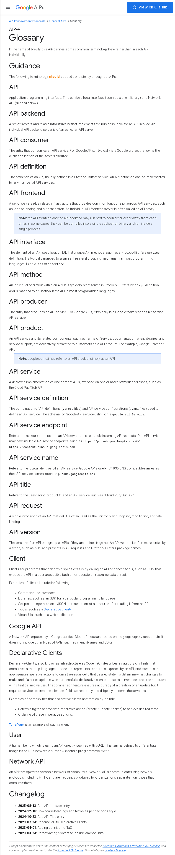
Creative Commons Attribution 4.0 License (131, 846)
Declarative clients (58, 609)
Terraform (16, 724)
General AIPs (58, 21)
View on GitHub (150, 7)
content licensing (116, 850)
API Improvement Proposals (27, 21)
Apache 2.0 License (70, 850)
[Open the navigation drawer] (8, 7)
